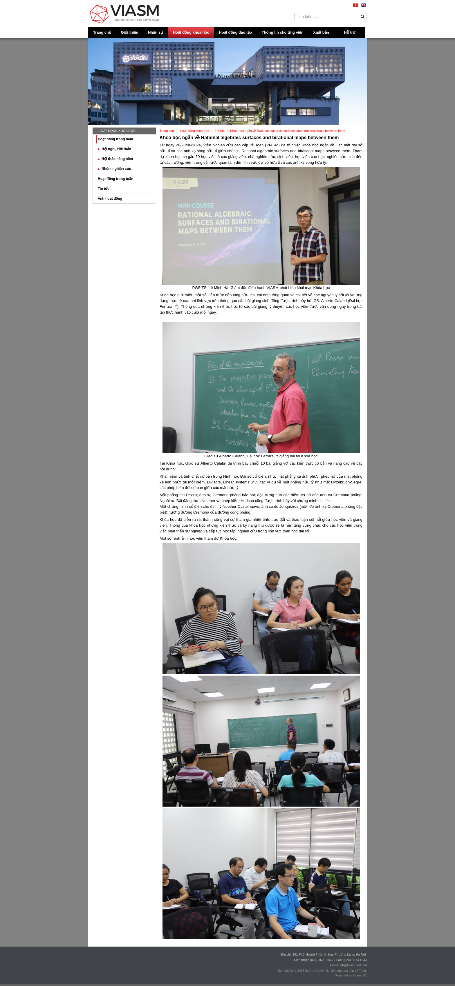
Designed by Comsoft (350, 975)
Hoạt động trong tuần (115, 179)
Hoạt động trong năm (115, 139)
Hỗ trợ (349, 32)
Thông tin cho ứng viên (283, 32)
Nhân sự (155, 32)
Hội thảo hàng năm (115, 159)
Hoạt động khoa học (191, 32)
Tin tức (103, 189)
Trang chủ (102, 32)
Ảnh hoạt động (110, 199)
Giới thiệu (129, 32)
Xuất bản (321, 32)
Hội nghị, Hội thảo (114, 149)
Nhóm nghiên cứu (114, 169)
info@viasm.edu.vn (353, 965)
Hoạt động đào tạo (235, 32)
